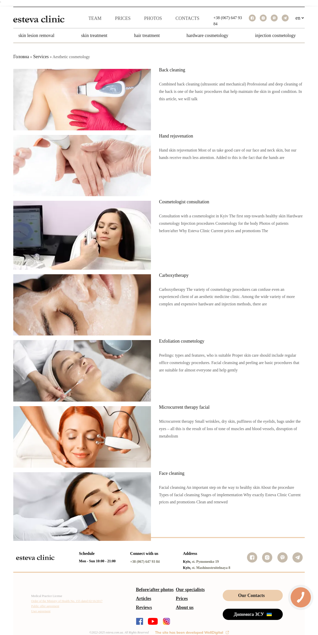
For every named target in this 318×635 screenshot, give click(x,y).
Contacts (187, 18)
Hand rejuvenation (176, 136)
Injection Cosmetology (275, 35)
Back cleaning (172, 69)
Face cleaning (171, 473)
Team (94, 18)
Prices (123, 18)
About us (185, 607)
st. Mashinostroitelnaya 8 (211, 568)
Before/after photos (155, 589)
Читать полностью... (180, 240)
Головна (21, 56)
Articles (143, 598)
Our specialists (190, 589)
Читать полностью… (181, 108)
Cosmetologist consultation (184, 201)
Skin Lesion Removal (36, 35)
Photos (153, 18)
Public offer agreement (45, 606)
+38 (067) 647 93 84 (145, 562)
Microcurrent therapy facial (184, 407)
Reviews (144, 607)
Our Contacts (251, 595)
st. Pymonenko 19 (205, 562)
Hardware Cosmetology (207, 35)
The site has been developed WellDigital (192, 632)
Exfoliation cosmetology (181, 341)
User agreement (41, 611)
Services (41, 56)
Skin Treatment (94, 35)
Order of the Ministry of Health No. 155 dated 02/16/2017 (66, 601)
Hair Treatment (147, 35)
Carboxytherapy (174, 275)
